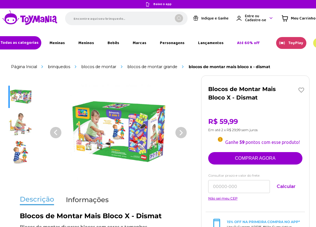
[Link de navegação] (30, 18)
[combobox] (126, 18)
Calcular (286, 186)
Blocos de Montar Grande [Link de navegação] (152, 66)
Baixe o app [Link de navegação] (162, 4)
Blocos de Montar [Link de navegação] (98, 66)
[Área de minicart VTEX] (298, 18)
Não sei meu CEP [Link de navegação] (223, 198)
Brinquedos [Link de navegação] (59, 66)
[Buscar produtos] (179, 18)
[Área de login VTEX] (255, 18)
